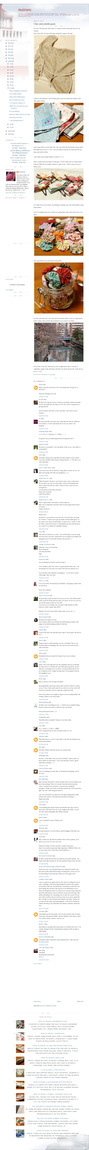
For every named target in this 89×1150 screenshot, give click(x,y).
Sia (40, 418)
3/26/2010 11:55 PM (43, 723)
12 (11, 64)
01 (11, 127)
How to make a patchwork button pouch (52, 1082)
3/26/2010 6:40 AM (43, 465)
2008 (9, 134)
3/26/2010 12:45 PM (44, 627)
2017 (9, 46)
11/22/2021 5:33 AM (44, 959)
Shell (40, 837)
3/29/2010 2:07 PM (43, 802)
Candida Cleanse (44, 879)
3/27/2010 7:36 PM (43, 753)
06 (11, 79)
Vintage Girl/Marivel (45, 544)
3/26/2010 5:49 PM (43, 659)
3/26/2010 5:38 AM (43, 441)
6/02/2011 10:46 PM (43, 908)
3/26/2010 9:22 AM (43, 556)
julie (40, 747)
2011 (9, 58)
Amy (40, 532)
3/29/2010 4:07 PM (43, 825)
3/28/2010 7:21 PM (43, 765)
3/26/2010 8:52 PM (43, 699)
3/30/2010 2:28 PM (43, 834)
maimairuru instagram (44, 15)
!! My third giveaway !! (16, 120)
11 (11, 67)
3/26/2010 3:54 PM (43, 650)
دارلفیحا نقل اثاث (44, 947)
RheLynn (41, 828)
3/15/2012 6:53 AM (43, 944)
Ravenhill (42, 779)
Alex (40, 726)
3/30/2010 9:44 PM (43, 853)
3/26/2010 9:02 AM (43, 529)
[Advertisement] (53, 982)
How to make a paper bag (53, 1033)
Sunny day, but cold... (15, 117)
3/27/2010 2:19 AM (43, 733)
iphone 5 (41, 924)
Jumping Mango (44, 431)
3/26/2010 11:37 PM (43, 714)
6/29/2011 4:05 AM (43, 934)
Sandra (41, 630)
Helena (41, 653)
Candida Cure (60, 918)
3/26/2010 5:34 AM (43, 428)
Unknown (42, 736)
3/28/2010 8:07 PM (43, 776)
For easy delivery (14, 111)
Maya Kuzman (43, 617)
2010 (9, 61)
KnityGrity (42, 559)
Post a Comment (37, 963)
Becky (41, 679)
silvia (40, 455)
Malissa (41, 817)
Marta (41, 384)
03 (11, 88)
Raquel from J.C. (44, 478)
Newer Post (37, 1001)
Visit (9, 290)
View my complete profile (15, 192)
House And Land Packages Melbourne (50, 866)
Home (59, 1001)
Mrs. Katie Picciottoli (45, 856)
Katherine (42, 444)
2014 (9, 49)
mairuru (24, 9)
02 (11, 124)
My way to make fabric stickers (52, 1118)
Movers (41, 957)
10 (11, 70)
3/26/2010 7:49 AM (43, 475)
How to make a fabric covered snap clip (52, 1094)
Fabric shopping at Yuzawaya (18, 91)
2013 (9, 52)
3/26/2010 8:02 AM (43, 497)
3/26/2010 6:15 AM (43, 452)
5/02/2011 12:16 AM (44, 876)
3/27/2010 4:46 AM (43, 744)
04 (11, 85)
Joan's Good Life (44, 595)
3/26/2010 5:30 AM (43, 415)
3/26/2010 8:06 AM (43, 512)
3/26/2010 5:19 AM (43, 396)
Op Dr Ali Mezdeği (45, 937)
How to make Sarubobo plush (53, 1021)
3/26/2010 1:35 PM (43, 637)
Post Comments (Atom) (49, 1006)
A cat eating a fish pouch (53, 1070)
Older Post (80, 1001)
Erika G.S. (42, 581)
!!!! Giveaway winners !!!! (17, 103)
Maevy (41, 640)
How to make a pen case (52, 1058)
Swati (40, 804)
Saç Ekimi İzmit (44, 942)
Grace (40, 662)
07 (11, 76)
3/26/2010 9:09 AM (43, 541)
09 (11, 73)
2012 (9, 55)
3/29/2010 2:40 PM (43, 814)
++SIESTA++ (63, 13)
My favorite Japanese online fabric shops (53, 1106)
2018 (9, 43)
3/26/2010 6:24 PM (43, 676)
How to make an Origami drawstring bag (53, 1045)
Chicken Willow (44, 768)
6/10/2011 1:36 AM (43, 921)
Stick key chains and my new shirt (19, 114)
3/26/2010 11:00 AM (44, 593)
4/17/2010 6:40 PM (43, 863)
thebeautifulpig (43, 702)
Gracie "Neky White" (45, 468)
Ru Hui (41, 399)
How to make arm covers (16, 100)
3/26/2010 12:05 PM (44, 614)
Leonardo (42, 911)
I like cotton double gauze (17, 97)
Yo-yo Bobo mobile (15, 94)
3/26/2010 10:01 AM (44, 578)
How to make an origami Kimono (52, 1130)
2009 (9, 131)
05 (11, 82)
